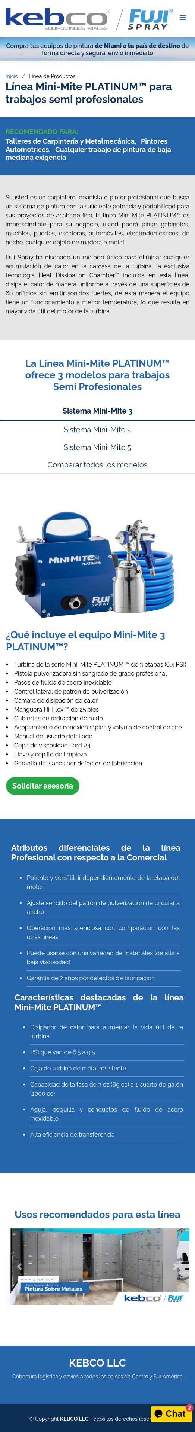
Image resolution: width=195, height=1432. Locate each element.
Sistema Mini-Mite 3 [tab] (97, 410)
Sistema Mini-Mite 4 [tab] (97, 429)
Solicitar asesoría (42, 785)
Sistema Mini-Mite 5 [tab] (97, 447)
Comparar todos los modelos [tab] (98, 464)
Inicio (12, 76)
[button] (19, 1266)
